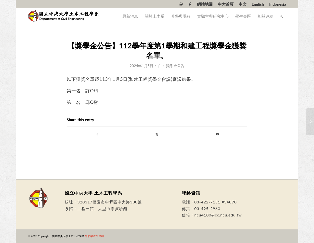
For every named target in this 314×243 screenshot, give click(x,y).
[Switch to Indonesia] (277, 4)
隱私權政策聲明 (94, 236)
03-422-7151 (207, 202)
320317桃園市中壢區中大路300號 (109, 202)
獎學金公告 (175, 65)
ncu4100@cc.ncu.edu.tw (218, 215)
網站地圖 (205, 4)
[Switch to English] (258, 4)
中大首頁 (226, 4)
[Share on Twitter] (157, 134)
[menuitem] (180, 4)
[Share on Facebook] (97, 134)
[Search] (281, 16)
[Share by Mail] (217, 134)
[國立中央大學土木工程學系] (64, 16)
